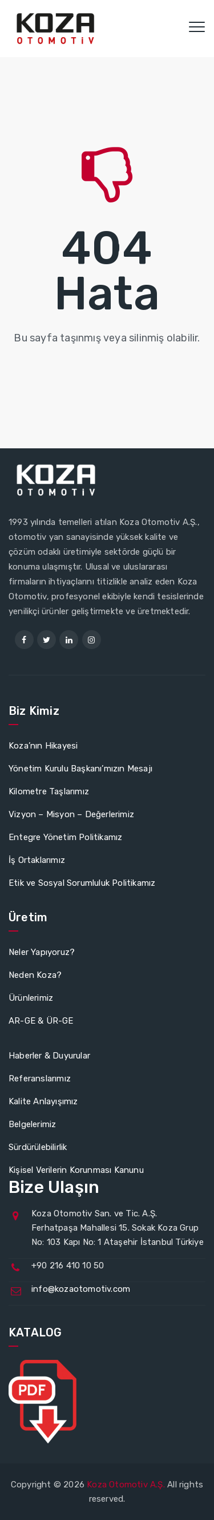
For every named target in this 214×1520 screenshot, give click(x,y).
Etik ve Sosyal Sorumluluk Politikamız (82, 883)
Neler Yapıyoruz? (42, 952)
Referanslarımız (40, 1078)
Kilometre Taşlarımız (49, 791)
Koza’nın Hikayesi (43, 746)
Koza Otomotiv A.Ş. (126, 1484)
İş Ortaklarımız (37, 860)
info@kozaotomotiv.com (80, 1289)
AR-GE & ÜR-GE (41, 1021)
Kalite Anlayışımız (43, 1101)
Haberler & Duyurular (49, 1056)
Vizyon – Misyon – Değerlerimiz (71, 814)
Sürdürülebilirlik (38, 1147)
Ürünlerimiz (31, 998)
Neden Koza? (35, 975)
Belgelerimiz (32, 1124)
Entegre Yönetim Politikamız (65, 837)
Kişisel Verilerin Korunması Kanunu (76, 1170)
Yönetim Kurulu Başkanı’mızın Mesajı (80, 768)
